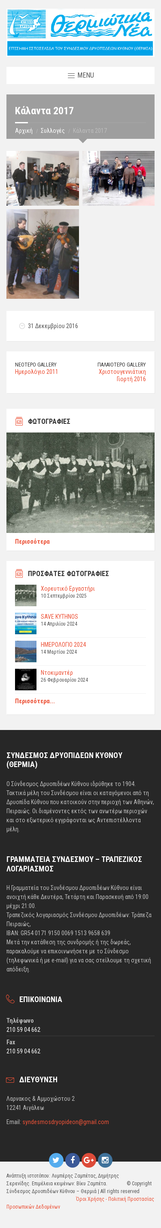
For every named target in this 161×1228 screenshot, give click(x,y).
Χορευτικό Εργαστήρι (68, 588)
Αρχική (24, 130)
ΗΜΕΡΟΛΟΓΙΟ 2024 (63, 644)
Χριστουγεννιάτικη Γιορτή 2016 (122, 375)
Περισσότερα (32, 541)
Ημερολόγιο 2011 (36, 371)
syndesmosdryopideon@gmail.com (65, 1121)
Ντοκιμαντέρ (57, 672)
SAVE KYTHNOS (59, 616)
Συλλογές (53, 130)
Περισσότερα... (35, 701)
